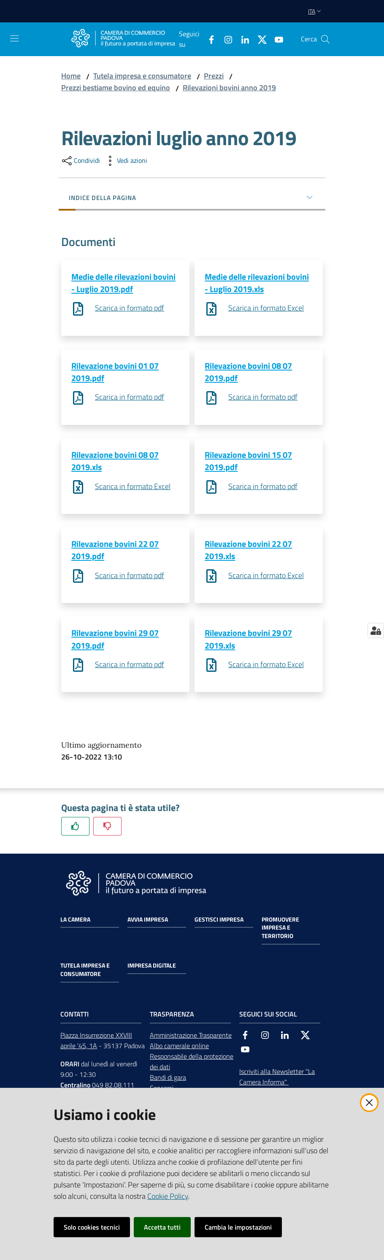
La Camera (75, 922)
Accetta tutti (162, 1227)
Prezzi (214, 75)
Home (71, 75)
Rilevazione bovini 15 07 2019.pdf (248, 462)
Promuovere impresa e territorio (280, 930)
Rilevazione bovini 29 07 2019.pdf (115, 641)
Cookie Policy (167, 1196)
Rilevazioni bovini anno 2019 (229, 87)
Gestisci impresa (219, 922)
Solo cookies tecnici (92, 1227)
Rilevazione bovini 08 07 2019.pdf (248, 372)
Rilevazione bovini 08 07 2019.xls (115, 462)
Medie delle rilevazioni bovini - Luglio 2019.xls (257, 282)
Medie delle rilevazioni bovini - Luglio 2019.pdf (123, 282)
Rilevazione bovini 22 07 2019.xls (248, 551)
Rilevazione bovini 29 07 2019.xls (248, 641)
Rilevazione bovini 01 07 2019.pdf (115, 372)
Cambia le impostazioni (238, 1227)
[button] (325, 39)
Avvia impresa (147, 922)
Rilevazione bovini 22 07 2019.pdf (115, 551)
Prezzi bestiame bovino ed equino (115, 87)
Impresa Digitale (151, 968)
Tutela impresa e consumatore (142, 75)
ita (315, 11)
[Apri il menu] (14, 38)
